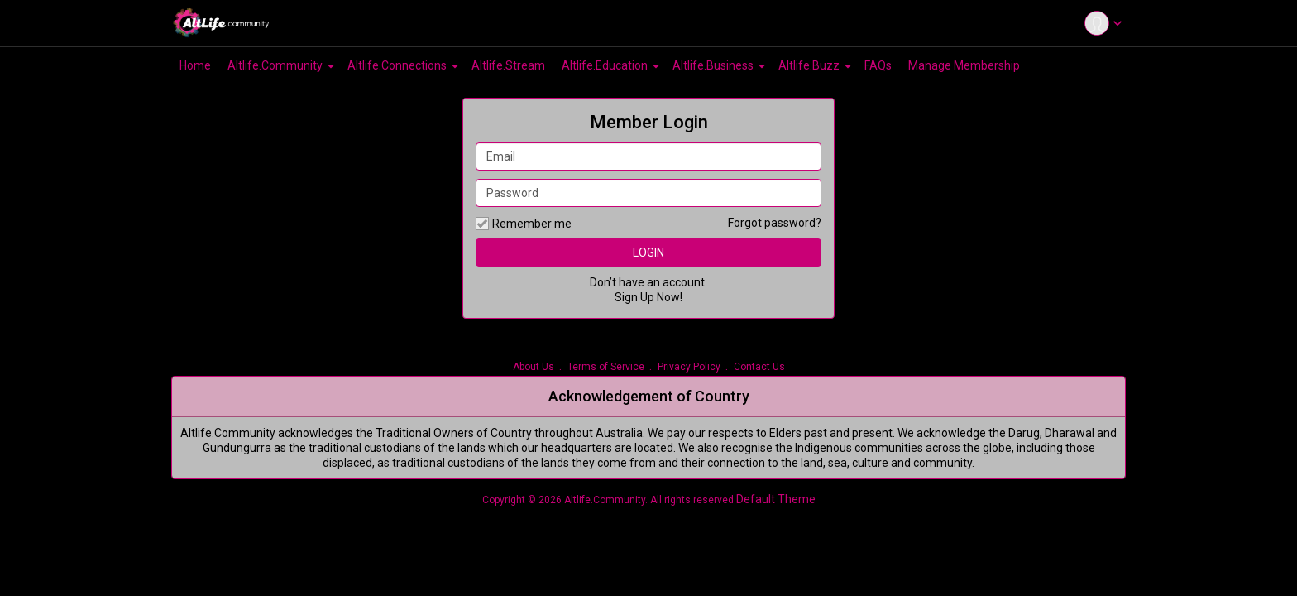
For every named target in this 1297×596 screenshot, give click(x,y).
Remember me (524, 223)
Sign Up (634, 297)
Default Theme (776, 499)
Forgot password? (774, 222)
